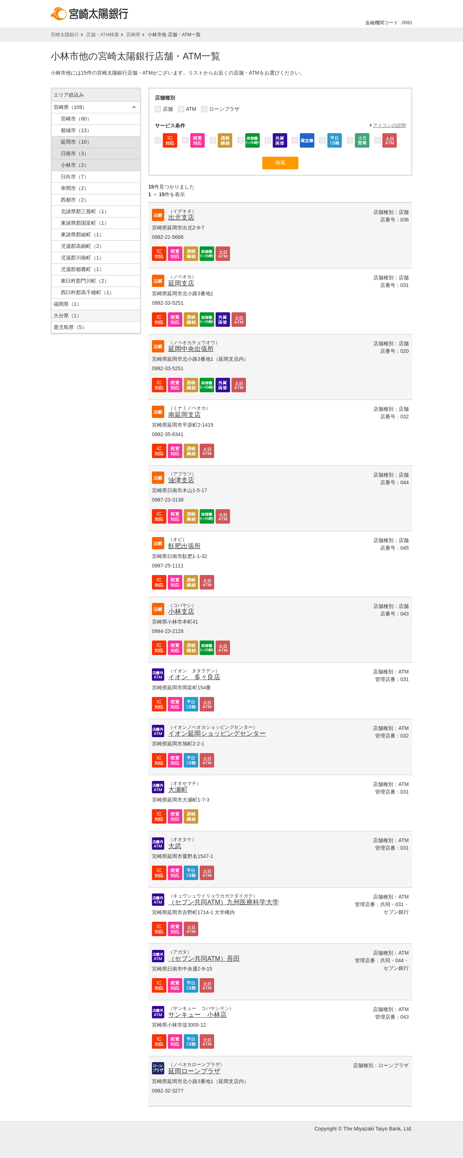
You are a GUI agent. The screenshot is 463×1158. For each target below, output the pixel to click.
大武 (174, 846)
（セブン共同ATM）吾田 (204, 958)
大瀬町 (178, 789)
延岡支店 (181, 283)
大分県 (68, 315)
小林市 (75, 165)
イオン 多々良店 (194, 677)
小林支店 (181, 611)
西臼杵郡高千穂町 (87, 292)
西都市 (75, 200)
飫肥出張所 (184, 546)
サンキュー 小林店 (197, 1014)
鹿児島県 (70, 327)
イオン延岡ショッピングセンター (217, 733)
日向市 (75, 176)
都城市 (76, 130)
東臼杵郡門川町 (85, 281)
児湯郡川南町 (82, 258)
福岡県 (68, 304)
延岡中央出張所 (191, 348)
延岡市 (76, 142)
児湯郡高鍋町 (82, 246)
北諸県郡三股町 (85, 211)
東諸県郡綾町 (82, 234)
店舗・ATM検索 (102, 34)
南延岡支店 (184, 414)
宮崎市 (76, 119)
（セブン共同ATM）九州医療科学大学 (223, 902)
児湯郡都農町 (82, 269)
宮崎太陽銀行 (65, 34)
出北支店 (181, 217)
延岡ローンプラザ (194, 1071)
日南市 (75, 153)
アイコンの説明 (389, 125)
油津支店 (181, 480)
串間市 (75, 188)
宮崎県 (133, 34)
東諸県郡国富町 (85, 223)
